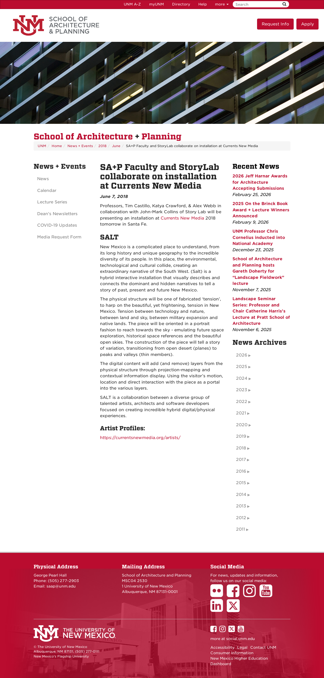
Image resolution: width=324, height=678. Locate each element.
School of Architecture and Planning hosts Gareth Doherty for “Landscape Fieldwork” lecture (258, 271)
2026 (241, 355)
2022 (241, 401)
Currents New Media (182, 218)
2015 (241, 482)
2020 (242, 424)
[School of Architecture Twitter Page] (235, 609)
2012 (241, 517)
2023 (241, 389)
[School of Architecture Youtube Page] (268, 594)
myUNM (156, 4)
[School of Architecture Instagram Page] (251, 594)
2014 (241, 494)
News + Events (80, 146)
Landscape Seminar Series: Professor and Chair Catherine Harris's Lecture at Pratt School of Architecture (261, 311)
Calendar (46, 190)
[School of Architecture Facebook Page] (235, 594)
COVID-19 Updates (57, 225)
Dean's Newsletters (57, 213)
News (43, 178)
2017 (241, 459)
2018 (102, 146)
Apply (307, 24)
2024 (242, 378)
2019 (241, 436)
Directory (181, 4)
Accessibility (222, 647)
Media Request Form (59, 237)
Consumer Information (232, 653)
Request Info (275, 24)
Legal (242, 647)
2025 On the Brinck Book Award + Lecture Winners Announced (260, 209)
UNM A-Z (132, 4)
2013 (241, 506)
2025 (241, 366)
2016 (241, 471)
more (222, 4)
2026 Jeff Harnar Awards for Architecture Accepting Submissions (259, 182)
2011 (240, 529)
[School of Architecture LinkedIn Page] (218, 609)
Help (202, 4)
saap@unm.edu (61, 586)
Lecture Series (52, 202)
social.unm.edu (240, 638)
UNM (42, 146)
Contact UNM (263, 647)
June (116, 146)
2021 (241, 413)
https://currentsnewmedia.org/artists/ (140, 437)
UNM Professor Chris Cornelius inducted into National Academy (258, 237)
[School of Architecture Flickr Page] (218, 594)
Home (57, 146)
